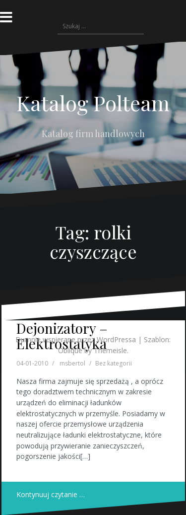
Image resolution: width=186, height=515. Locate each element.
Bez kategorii (113, 363)
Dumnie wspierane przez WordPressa (75, 339)
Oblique (70, 350)
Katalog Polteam (93, 103)
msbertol (72, 363)
